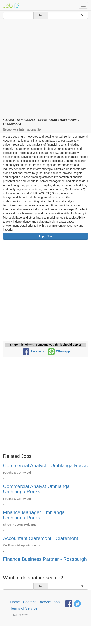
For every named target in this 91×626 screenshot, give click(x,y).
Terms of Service (23, 608)
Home (15, 602)
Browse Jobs (49, 602)
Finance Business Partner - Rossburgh (45, 559)
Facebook (33, 351)
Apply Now (45, 236)
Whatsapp (59, 351)
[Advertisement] (45, 67)
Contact (29, 602)
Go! (83, 15)
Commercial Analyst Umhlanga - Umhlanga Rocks (38, 489)
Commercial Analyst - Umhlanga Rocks (45, 465)
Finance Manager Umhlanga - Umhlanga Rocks (35, 515)
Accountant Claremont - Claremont (40, 538)
